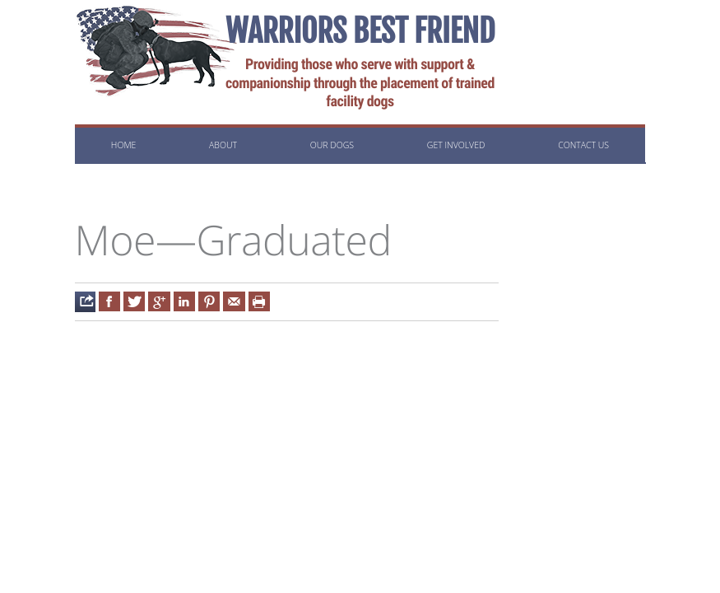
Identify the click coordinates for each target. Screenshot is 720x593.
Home (123, 145)
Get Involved (456, 145)
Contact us (583, 145)
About (223, 145)
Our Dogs (332, 145)
